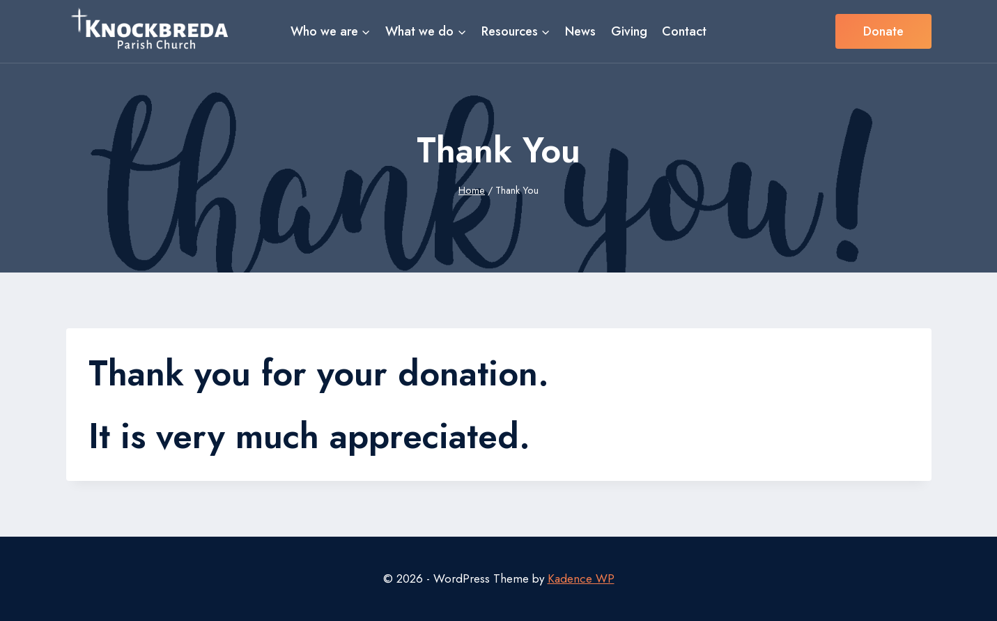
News (580, 31)
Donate (883, 31)
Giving (629, 31)
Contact (684, 31)
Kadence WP (581, 578)
